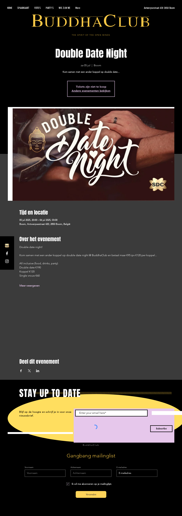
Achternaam (76, 467)
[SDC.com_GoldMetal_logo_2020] (7, 245)
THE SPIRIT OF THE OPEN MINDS (91, 35)
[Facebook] (7, 253)
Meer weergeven (29, 285)
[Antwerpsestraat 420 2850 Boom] (142, 8)
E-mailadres (122, 467)
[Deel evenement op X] (29, 370)
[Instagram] (7, 261)
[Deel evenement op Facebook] (21, 370)
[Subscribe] (161, 428)
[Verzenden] (91, 494)
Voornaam (29, 467)
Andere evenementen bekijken (91, 90)
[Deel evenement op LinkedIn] (37, 370)
